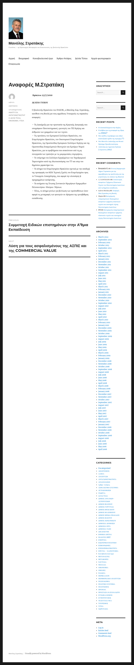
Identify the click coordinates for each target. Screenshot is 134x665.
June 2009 (102, 344)
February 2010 (104, 322)
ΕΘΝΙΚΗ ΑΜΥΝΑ (105, 534)
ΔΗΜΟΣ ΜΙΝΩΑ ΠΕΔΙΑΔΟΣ (108, 515)
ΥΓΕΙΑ (21, 121)
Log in (101, 628)
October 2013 (103, 245)
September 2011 (104, 270)
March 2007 (103, 419)
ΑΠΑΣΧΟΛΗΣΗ (104, 482)
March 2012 (103, 253)
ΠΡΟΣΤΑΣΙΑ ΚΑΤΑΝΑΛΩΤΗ (109, 592)
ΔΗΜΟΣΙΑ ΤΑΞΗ (104, 529)
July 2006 (102, 441)
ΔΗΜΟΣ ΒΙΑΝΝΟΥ (105, 504)
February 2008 (104, 389)
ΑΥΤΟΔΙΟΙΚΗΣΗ (104, 490)
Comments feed (104, 633)
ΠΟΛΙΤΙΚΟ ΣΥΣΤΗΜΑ (106, 584)
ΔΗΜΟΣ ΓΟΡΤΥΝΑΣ (106, 507)
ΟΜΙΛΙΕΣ (101, 570)
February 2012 (104, 256)
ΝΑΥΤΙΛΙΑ (102, 562)
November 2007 (104, 397)
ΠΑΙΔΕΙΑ (101, 573)
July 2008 (102, 375)
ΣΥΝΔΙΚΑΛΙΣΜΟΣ (105, 595)
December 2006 (104, 427)
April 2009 (102, 350)
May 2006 (102, 446)
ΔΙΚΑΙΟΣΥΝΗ (103, 532)
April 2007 (102, 416)
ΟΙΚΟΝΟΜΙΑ (13, 121)
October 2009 (104, 333)
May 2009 (102, 347)
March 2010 (103, 320)
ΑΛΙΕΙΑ (101, 474)
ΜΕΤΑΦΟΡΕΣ (103, 559)
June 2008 (102, 378)
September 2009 (105, 336)
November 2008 (104, 364)
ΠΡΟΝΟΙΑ (102, 589)
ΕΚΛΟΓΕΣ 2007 (104, 537)
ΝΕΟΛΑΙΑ (102, 565)
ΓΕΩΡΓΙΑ (101, 493)
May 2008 (102, 380)
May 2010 (102, 314)
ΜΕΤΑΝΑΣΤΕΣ (104, 556)
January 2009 (103, 358)
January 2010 (103, 325)
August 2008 (103, 372)
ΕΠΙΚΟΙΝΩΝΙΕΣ (104, 545)
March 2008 (103, 386)
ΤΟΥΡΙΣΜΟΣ (103, 603)
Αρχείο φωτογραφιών (101, 58)
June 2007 (102, 411)
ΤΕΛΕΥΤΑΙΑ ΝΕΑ (105, 600)
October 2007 (103, 400)
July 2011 (101, 276)
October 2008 (103, 367)
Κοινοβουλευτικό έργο (43, 58)
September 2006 (105, 435)
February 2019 (104, 242)
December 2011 (104, 262)
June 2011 (102, 278)
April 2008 (102, 383)
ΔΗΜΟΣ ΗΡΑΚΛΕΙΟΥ (106, 509)
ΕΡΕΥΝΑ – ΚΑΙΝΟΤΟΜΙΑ (108, 551)
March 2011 (103, 287)
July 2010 (102, 309)
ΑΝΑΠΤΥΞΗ (13, 112)
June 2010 (102, 311)
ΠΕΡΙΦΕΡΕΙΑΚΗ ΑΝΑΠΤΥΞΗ (109, 578)
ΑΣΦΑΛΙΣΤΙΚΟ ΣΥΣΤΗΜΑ (108, 487)
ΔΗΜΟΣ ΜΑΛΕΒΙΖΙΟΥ (106, 512)
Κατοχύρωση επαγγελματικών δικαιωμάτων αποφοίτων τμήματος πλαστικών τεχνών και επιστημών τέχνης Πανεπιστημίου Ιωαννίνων (109, 201)
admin (11, 102)
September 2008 (105, 369)
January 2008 (103, 391)
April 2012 (102, 251)
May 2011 (102, 281)
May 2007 (102, 413)
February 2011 (104, 289)
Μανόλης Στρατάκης (26, 43)
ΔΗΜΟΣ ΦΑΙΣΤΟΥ (105, 518)
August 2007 (103, 405)
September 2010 (105, 303)
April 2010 (102, 317)
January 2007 (103, 424)
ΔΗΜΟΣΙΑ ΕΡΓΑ (104, 526)
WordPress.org (104, 636)
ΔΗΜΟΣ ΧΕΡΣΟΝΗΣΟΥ (107, 521)
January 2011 (103, 292)
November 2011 (104, 265)
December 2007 (104, 394)
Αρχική (12, 58)
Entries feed (103, 630)
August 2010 (103, 306)
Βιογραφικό (24, 58)
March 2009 (103, 353)
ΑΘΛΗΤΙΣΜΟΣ (103, 471)
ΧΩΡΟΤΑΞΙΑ (103, 609)
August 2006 (103, 438)
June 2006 (102, 444)
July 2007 (102, 408)
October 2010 (103, 300)
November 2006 (105, 430)
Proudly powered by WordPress (38, 653)
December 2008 (104, 361)
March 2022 (103, 237)
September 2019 (105, 240)
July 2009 (102, 342)
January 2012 (103, 259)
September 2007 (105, 402)
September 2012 (105, 248)
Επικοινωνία (14, 64)
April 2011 (102, 284)
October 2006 (104, 433)
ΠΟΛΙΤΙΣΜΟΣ (103, 587)
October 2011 (103, 267)
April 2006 (102, 449)
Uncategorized (15, 110)
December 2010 (104, 295)
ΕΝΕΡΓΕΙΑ (102, 540)
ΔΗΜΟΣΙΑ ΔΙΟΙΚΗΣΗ (106, 523)
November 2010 (104, 298)
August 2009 (103, 339)
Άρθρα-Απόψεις (64, 58)
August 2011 (103, 273)
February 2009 (104, 355)
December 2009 (104, 328)
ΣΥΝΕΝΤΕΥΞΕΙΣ (104, 598)
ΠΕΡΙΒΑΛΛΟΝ (103, 576)
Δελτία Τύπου (81, 58)
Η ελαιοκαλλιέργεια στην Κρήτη (109, 127)
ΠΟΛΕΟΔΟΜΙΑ (104, 581)
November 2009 (105, 331)
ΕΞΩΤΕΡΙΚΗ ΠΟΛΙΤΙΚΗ (107, 543)
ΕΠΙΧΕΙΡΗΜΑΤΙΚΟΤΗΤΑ (107, 548)
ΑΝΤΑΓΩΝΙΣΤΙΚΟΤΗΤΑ (107, 479)
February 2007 (104, 422)
